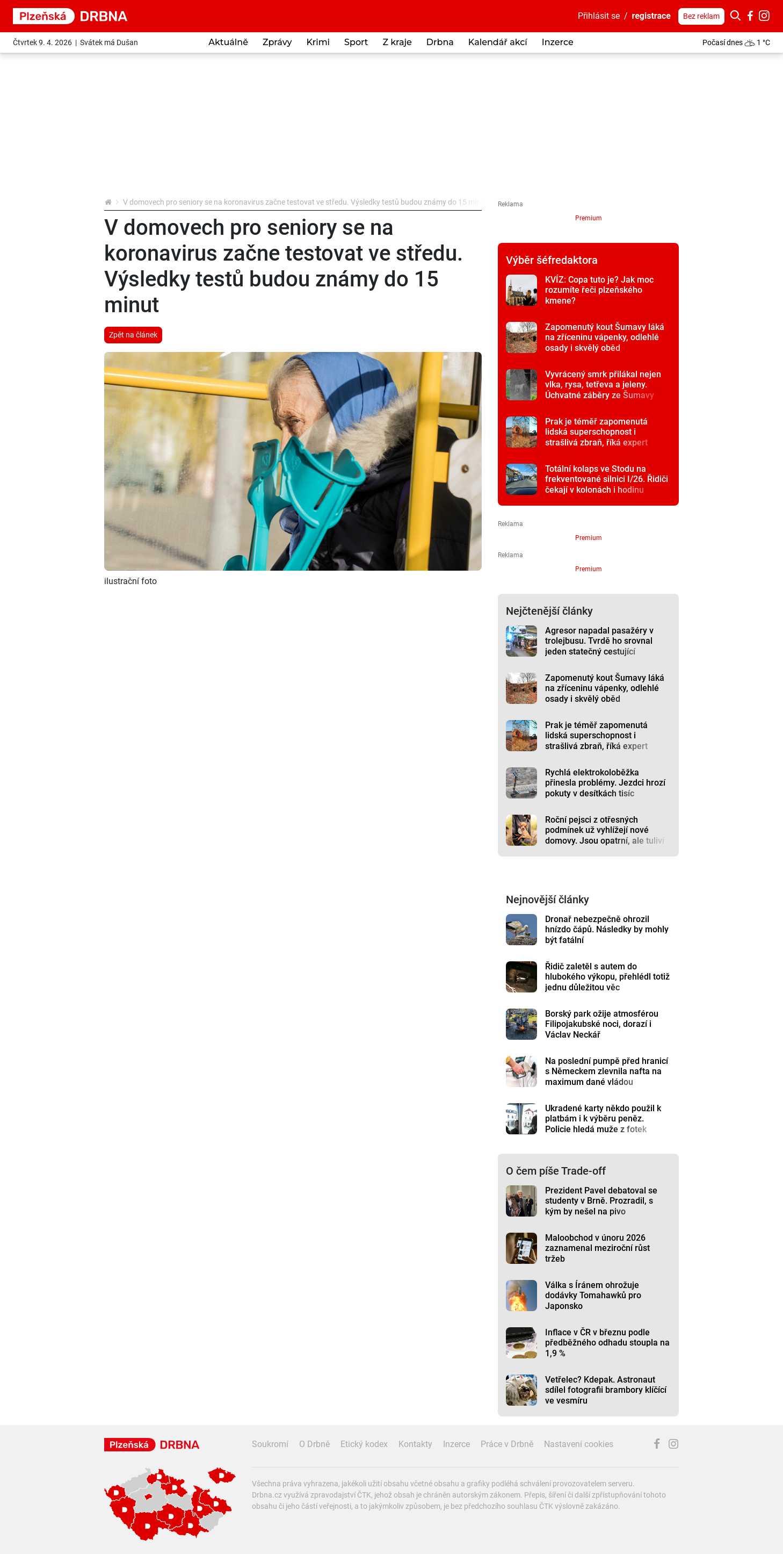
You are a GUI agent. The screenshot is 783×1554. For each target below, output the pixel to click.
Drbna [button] (440, 42)
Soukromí (270, 1444)
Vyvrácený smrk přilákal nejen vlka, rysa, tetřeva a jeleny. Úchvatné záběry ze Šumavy (603, 384)
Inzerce (558, 42)
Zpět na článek (133, 334)
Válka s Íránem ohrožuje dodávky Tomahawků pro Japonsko (593, 1295)
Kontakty (415, 1444)
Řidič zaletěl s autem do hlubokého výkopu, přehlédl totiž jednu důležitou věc (607, 976)
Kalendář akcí (497, 42)
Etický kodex (364, 1444)
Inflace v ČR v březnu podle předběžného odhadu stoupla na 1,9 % (607, 1342)
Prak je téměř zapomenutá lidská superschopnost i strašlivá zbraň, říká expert (596, 432)
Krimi (318, 42)
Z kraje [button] (396, 42)
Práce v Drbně (507, 1444)
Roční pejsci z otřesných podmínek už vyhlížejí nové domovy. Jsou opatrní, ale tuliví (604, 830)
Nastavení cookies (578, 1444)
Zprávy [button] (277, 42)
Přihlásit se (599, 16)
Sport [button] (356, 42)
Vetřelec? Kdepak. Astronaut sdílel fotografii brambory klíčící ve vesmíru (605, 1390)
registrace (651, 16)
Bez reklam (701, 16)
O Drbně (314, 1444)
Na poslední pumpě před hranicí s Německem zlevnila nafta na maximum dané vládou (606, 1071)
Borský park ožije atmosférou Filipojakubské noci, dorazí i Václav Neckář (601, 1024)
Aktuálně (228, 42)
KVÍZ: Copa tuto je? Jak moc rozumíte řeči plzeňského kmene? (599, 290)
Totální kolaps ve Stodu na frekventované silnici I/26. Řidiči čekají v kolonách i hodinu (606, 479)
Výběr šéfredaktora (552, 260)
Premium (588, 218)
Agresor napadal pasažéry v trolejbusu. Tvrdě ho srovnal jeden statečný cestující (599, 641)
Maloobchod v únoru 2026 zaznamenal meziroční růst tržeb (597, 1248)
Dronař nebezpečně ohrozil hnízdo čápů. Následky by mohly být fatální (607, 929)
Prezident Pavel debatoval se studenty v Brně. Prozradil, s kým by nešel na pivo (601, 1201)
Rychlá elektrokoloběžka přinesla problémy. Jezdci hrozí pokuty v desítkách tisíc (605, 782)
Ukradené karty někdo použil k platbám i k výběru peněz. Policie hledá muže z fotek (603, 1118)
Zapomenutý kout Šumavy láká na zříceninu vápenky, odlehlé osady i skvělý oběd (604, 337)
